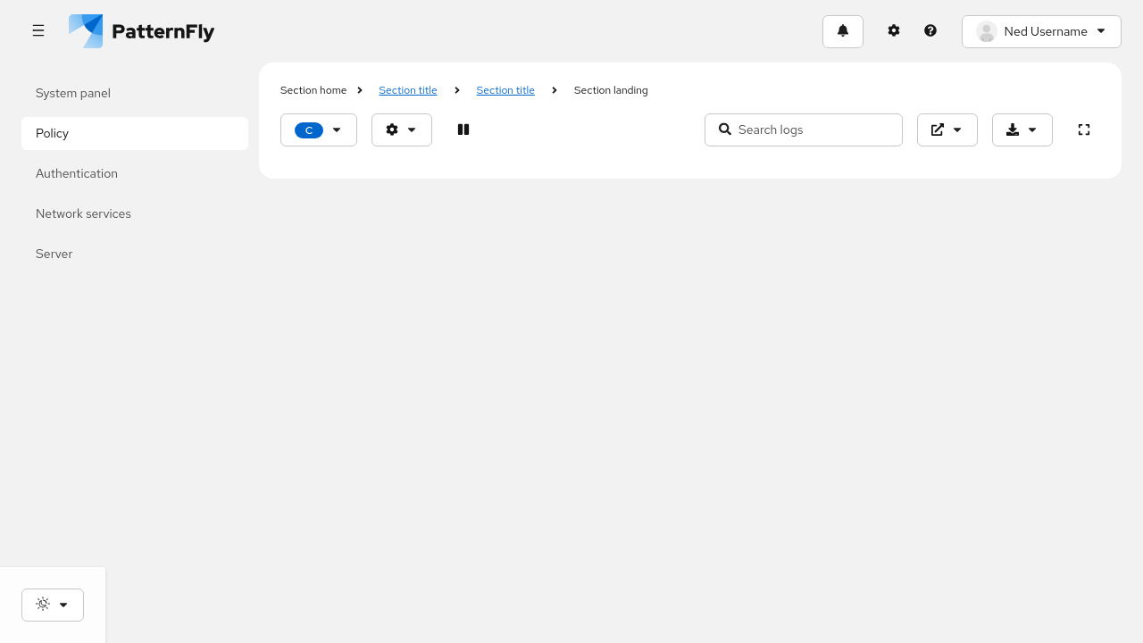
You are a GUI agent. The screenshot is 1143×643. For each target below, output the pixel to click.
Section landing (611, 90)
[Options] (401, 129)
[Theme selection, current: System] (52, 605)
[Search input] (804, 129)
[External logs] (947, 129)
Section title (409, 90)
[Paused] (463, 129)
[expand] (1083, 129)
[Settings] (894, 31)
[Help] (930, 31)
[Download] (1022, 129)
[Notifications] (843, 31)
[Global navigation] (37, 31)
